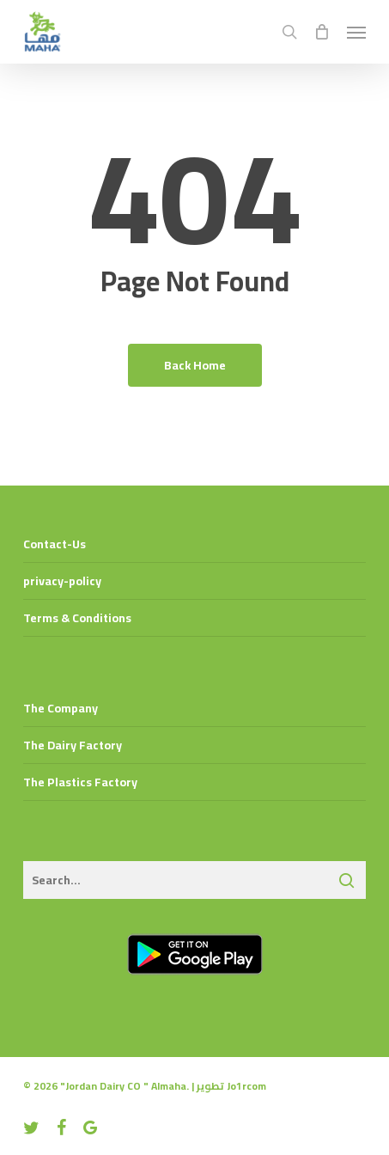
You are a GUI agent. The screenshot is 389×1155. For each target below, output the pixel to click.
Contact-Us (54, 544)
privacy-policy (62, 581)
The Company (60, 708)
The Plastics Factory (80, 782)
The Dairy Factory (72, 745)
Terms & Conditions (77, 618)
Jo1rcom (246, 1086)
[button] (356, 31)
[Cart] (322, 31)
